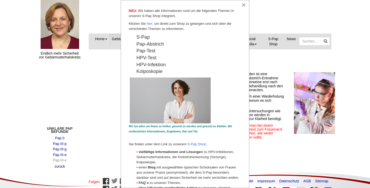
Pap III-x (59, 158)
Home (101, 39)
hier (149, 24)
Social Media (250, 41)
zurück (59, 164)
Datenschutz (289, 178)
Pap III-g (60, 146)
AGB (307, 178)
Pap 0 (59, 135)
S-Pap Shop (273, 41)
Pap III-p (60, 141)
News (291, 39)
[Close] (243, 5)
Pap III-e (60, 152)
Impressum (266, 178)
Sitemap (321, 178)
